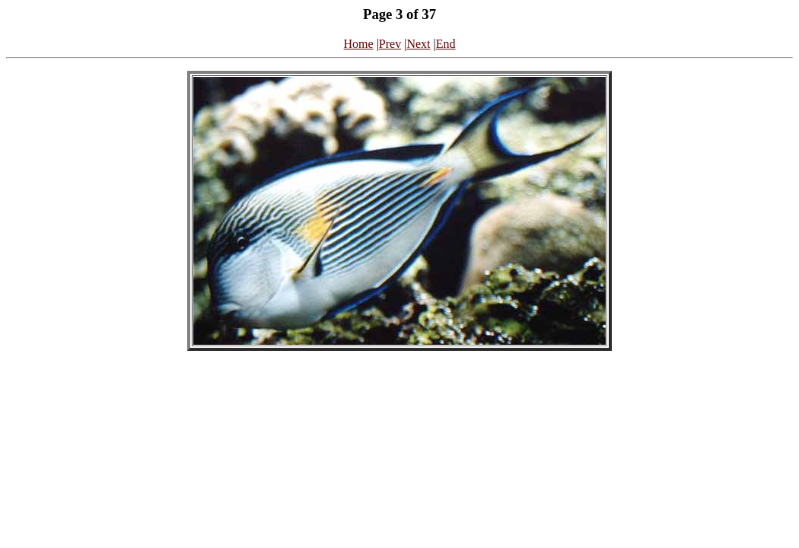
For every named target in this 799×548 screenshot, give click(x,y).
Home (359, 43)
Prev (390, 43)
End (446, 43)
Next (418, 43)
